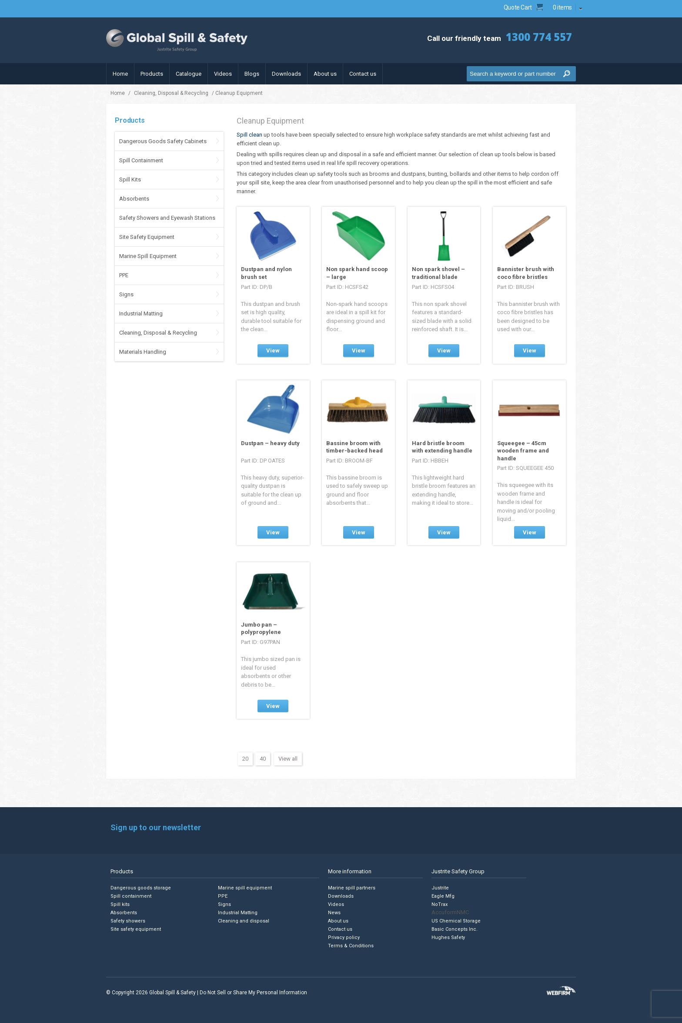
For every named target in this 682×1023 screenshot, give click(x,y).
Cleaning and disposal (243, 921)
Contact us (362, 73)
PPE (123, 275)
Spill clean (249, 134)
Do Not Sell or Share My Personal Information (253, 992)
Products (151, 73)
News (334, 913)
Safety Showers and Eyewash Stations (167, 218)
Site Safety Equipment (146, 237)
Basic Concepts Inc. (454, 929)
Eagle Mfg (443, 896)
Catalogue (188, 73)
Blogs (251, 73)
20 (245, 758)
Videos (223, 73)
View (273, 350)
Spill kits (120, 904)
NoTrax (439, 904)
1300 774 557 (539, 37)
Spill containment (130, 896)
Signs (126, 294)
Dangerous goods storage (140, 888)
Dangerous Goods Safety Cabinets (163, 141)
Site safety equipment (135, 929)
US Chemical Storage (456, 921)
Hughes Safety (448, 937)
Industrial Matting (141, 313)
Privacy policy (344, 937)
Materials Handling (142, 352)
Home (120, 73)
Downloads (286, 73)
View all (288, 758)
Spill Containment (141, 160)
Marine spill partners (351, 888)
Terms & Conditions (351, 946)
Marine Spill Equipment (148, 256)
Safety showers (127, 921)
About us (325, 73)
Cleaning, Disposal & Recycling (171, 93)
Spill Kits (130, 179)
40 (263, 758)
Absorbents (134, 198)
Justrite (440, 888)
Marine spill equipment (245, 888)
